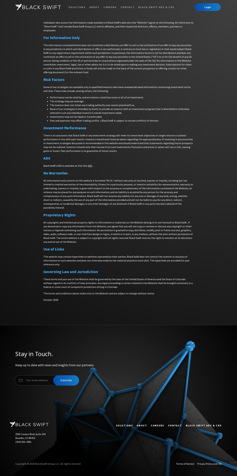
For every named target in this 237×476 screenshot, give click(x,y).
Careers (110, 7)
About (94, 7)
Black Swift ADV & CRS (156, 7)
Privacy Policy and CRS (209, 463)
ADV (90, 165)
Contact (128, 7)
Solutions (77, 7)
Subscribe (66, 380)
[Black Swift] (38, 7)
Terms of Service (185, 463)
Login (207, 7)
